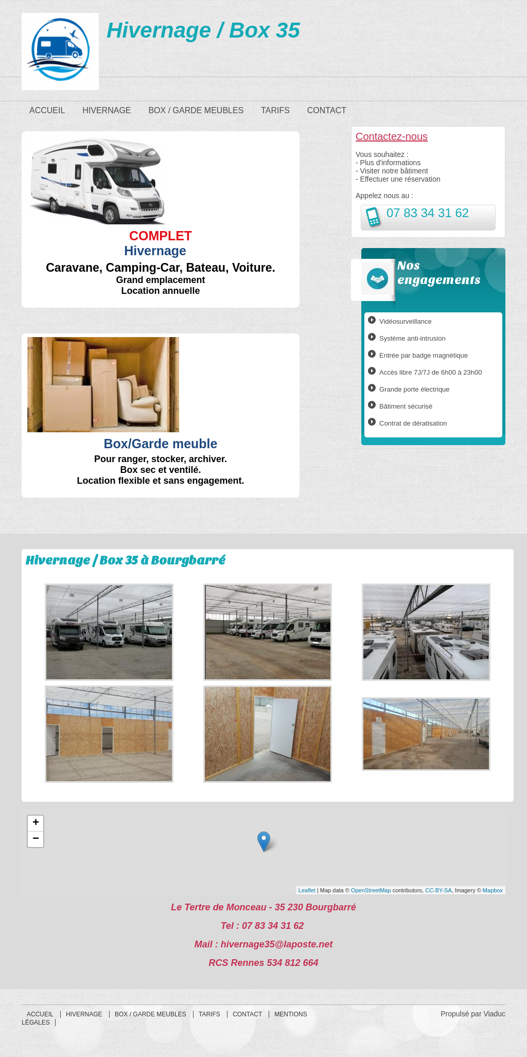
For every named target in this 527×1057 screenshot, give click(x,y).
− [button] (35, 839)
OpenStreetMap (371, 890)
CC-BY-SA (438, 890)
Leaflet (306, 890)
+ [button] (35, 823)
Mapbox (493, 890)
